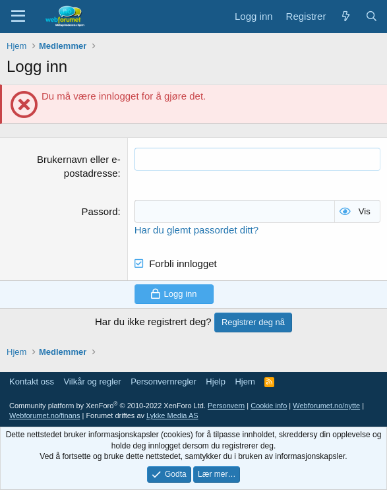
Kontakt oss (31, 381)
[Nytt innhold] (345, 16)
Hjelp (215, 381)
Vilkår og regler (92, 381)
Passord (100, 211)
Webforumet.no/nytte (326, 406)
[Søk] (371, 16)
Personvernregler (163, 381)
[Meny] (18, 16)
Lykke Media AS (172, 415)
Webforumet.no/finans (44, 415)
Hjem (244, 381)
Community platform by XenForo (107, 406)
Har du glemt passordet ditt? (196, 229)
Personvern (226, 406)
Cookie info (269, 406)
